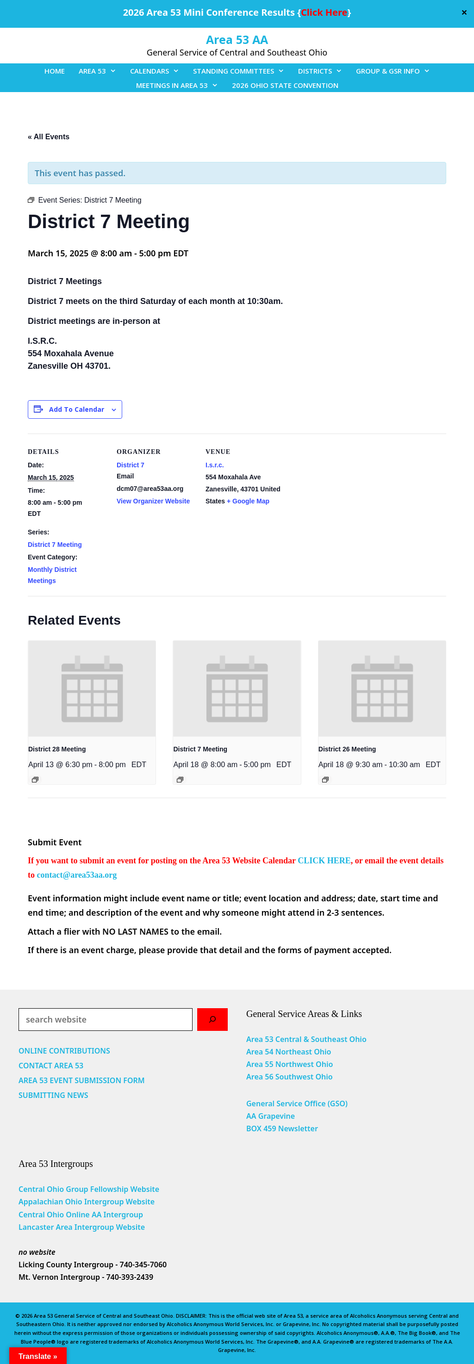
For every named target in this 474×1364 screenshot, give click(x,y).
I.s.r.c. (215, 465)
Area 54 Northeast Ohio (288, 1052)
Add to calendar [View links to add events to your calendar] (76, 409)
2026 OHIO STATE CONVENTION (285, 85)
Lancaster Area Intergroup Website (82, 1227)
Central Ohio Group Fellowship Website (89, 1189)
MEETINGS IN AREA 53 (180, 85)
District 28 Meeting (57, 749)
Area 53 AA (237, 39)
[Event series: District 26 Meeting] (325, 779)
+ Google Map (248, 501)
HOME (54, 70)
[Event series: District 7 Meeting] (180, 779)
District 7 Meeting (55, 544)
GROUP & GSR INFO (396, 71)
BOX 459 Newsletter (282, 1128)
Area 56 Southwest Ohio (289, 1077)
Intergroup (123, 1214)
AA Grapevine (270, 1116)
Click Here (324, 12)
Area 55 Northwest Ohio (289, 1064)
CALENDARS (158, 71)
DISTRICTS (323, 71)
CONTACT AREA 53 (51, 1065)
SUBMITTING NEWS (53, 1095)
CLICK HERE (324, 860)
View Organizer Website (153, 501)
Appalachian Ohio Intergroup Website (87, 1202)
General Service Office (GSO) (297, 1103)
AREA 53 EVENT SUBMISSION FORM (82, 1080)
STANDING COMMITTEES (242, 71)
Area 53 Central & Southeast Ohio (306, 1039)
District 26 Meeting (347, 749)
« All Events (48, 137)
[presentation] (92, 688)
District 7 (130, 465)
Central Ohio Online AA (61, 1214)
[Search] (212, 1019)
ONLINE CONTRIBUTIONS (64, 1051)
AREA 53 (101, 71)
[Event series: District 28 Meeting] (35, 779)
